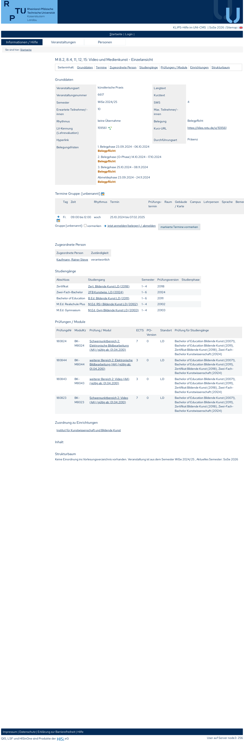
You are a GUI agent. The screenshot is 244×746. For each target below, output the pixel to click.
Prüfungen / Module (174, 67)
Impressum (10, 732)
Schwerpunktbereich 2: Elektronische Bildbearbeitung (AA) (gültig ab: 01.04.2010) (109, 345)
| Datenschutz (27, 732)
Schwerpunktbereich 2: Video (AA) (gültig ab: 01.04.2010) (109, 400)
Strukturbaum (221, 67)
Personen (105, 42)
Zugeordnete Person (123, 67)
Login (129, 34)
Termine (101, 67)
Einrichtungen (199, 67)
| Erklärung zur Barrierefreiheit (55, 732)
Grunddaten (85, 67)
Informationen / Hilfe (22, 42)
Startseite (26, 49)
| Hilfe (79, 732)
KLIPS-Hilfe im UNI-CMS (190, 27)
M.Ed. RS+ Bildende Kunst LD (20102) (113, 304)
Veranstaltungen (63, 42)
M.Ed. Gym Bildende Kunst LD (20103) (113, 310)
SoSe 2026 (217, 27)
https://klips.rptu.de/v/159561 (206, 128)
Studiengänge (148, 67)
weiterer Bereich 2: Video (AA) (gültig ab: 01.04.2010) (109, 381)
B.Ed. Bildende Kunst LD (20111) (108, 298)
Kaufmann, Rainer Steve (72, 259)
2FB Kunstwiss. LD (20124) (105, 292)
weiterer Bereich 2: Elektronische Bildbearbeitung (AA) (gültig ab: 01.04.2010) (111, 364)
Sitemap (231, 27)
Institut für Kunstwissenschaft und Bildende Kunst (89, 430)
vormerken (94, 226)
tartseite (116, 34)
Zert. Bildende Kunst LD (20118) (109, 286)
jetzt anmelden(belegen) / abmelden (132, 226)
